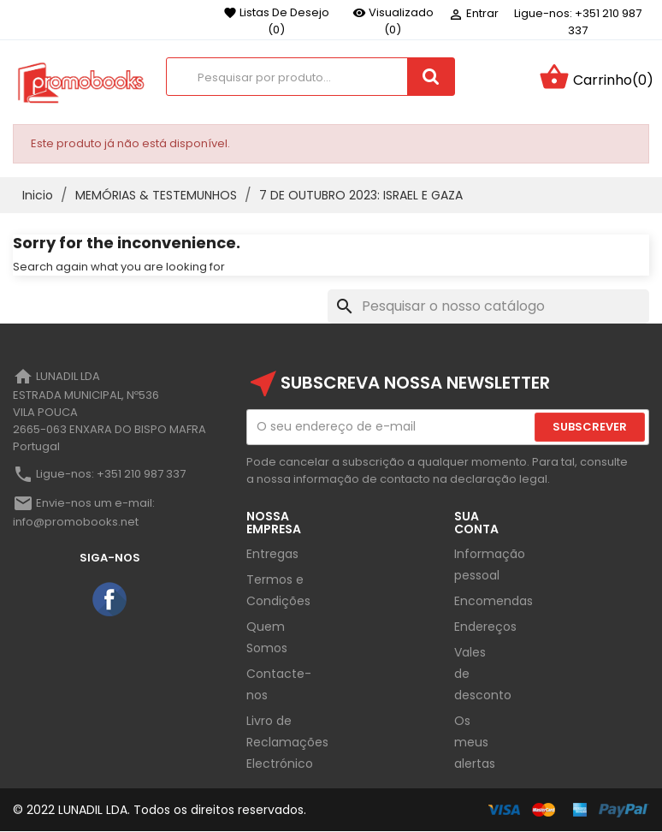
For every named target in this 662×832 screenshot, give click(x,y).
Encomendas (493, 600)
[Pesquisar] (488, 306)
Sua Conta (476, 523)
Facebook (110, 600)
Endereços (485, 626)
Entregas (272, 553)
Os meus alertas (474, 742)
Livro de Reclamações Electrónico (287, 742)
